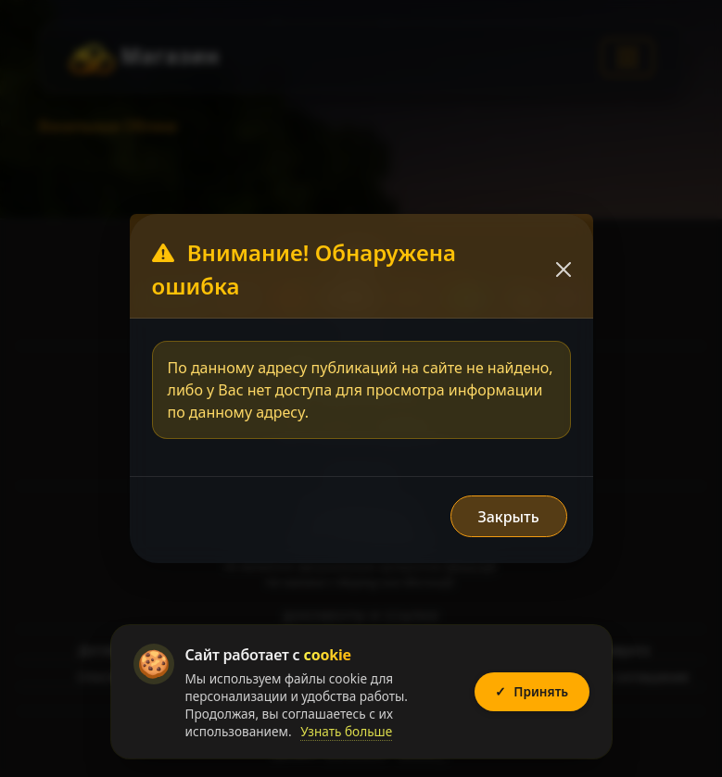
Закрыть (507, 517)
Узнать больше (346, 731)
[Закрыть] (563, 269)
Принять (531, 692)
